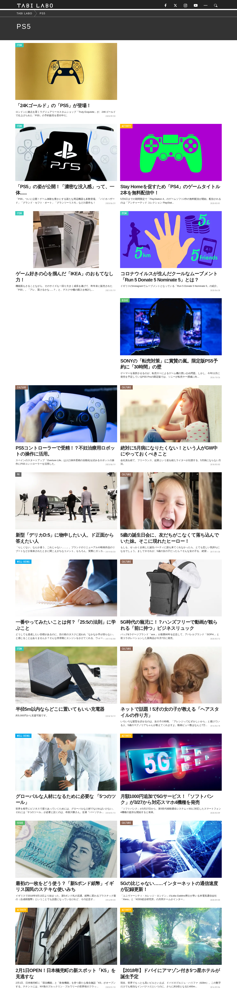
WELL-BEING (23, 562)
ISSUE (125, 301)
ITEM (19, 46)
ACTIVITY (126, 127)
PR (18, 475)
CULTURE (21, 388)
